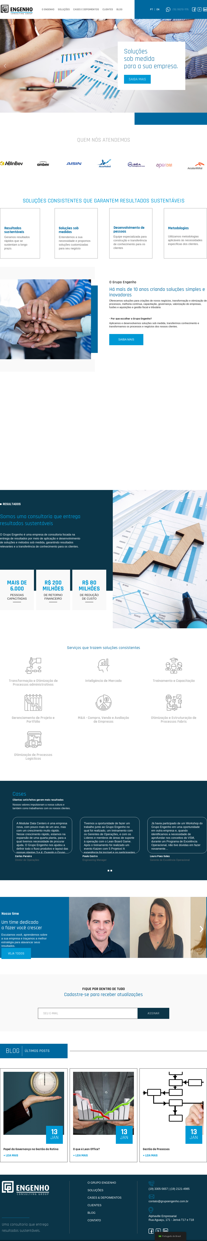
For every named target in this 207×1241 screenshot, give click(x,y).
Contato (94, 1220)
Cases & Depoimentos (104, 1197)
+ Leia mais (10, 1155)
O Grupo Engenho (102, 1182)
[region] (103, 66)
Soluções (64, 9)
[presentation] (201, 927)
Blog (119, 9)
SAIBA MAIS (126, 339)
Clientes (107, 9)
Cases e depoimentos (86, 9)
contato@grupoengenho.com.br (168, 1201)
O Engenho (48, 9)
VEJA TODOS (16, 953)
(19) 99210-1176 (181, 9)
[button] (103, 66)
